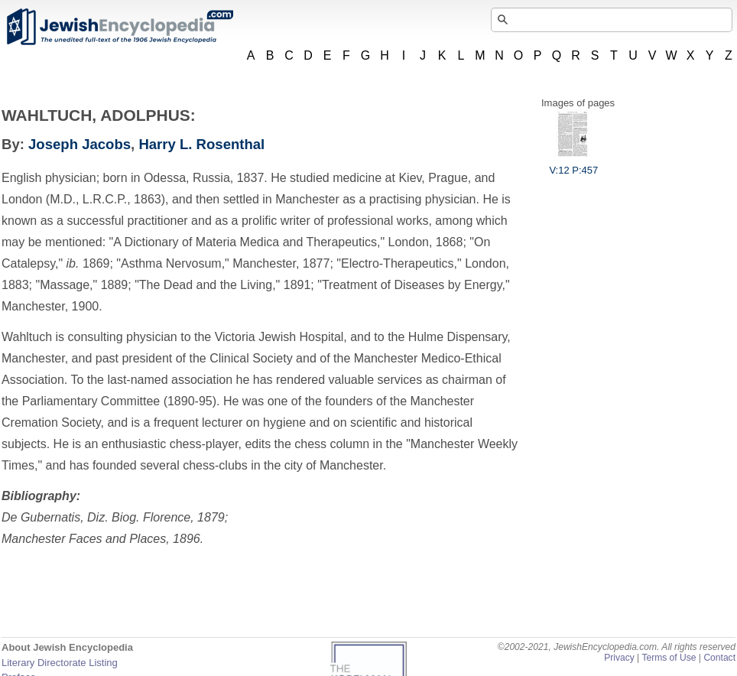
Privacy (619, 657)
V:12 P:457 (573, 164)
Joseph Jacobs (79, 144)
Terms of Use (668, 657)
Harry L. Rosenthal (201, 144)
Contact (719, 657)
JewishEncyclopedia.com (119, 27)
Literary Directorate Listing (60, 662)
